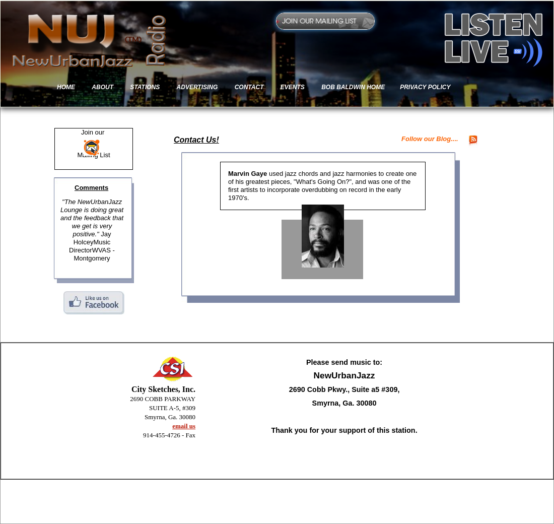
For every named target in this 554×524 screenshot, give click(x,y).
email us (183, 426)
